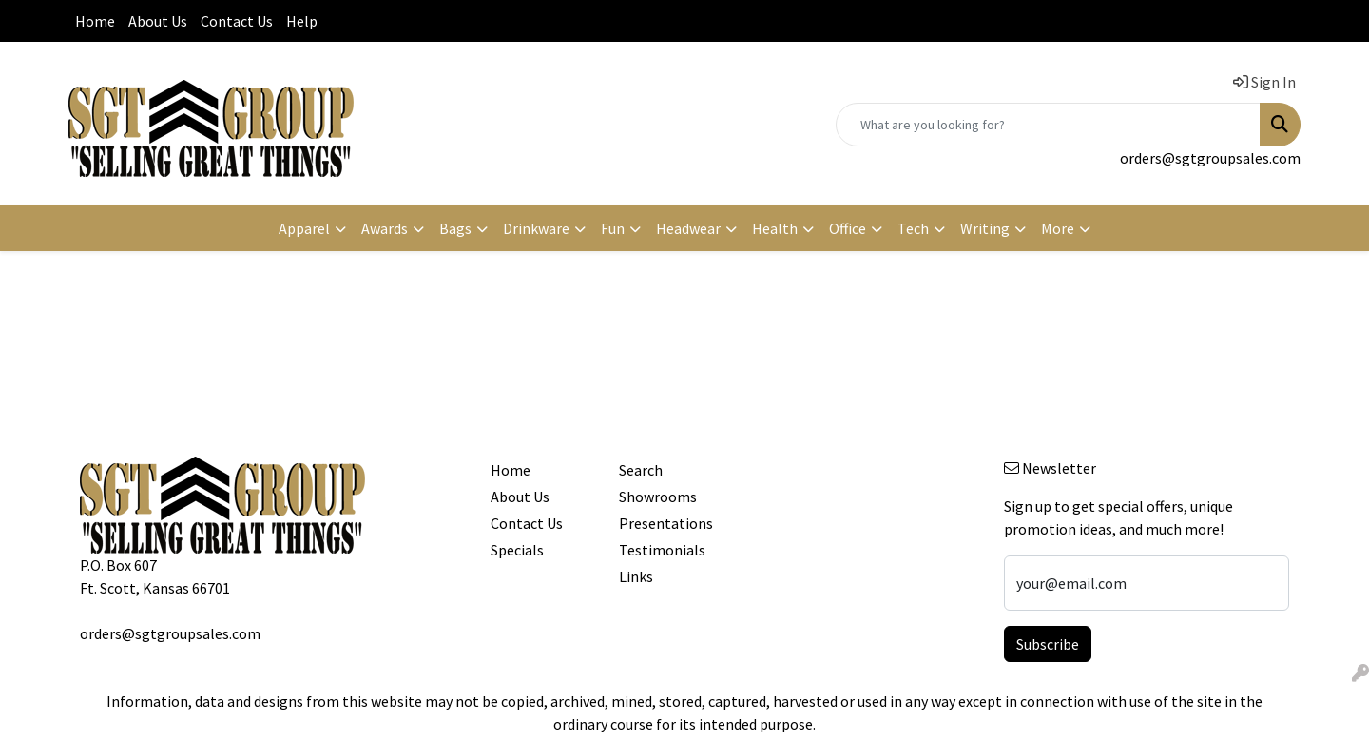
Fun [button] (613, 228)
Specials (517, 549)
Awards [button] (384, 228)
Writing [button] (985, 228)
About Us (157, 20)
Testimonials (662, 549)
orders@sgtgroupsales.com (1210, 157)
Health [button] (775, 228)
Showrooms (658, 496)
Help (302, 20)
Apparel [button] (304, 228)
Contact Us (237, 20)
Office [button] (847, 228)
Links (636, 576)
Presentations (666, 523)
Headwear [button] (688, 228)
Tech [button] (913, 228)
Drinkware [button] (536, 228)
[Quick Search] (1048, 124)
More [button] (1057, 228)
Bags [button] (455, 228)
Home (95, 20)
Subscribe (1047, 643)
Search (641, 469)
